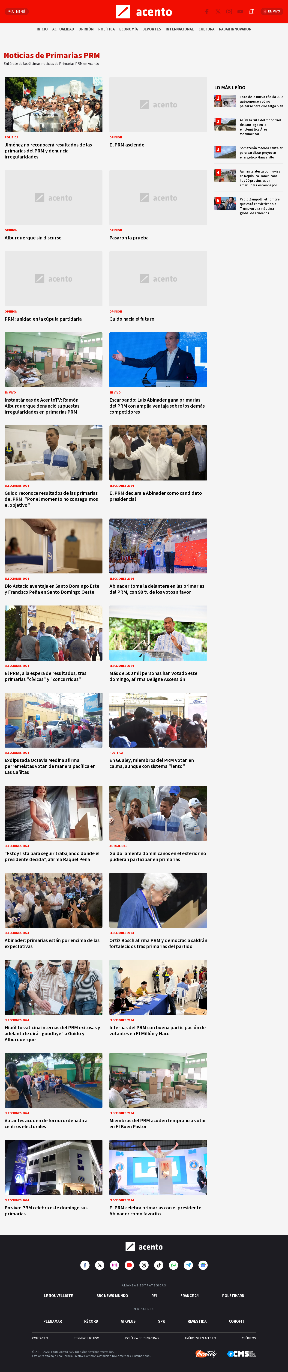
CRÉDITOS (249, 1338)
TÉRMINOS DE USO (86, 1338)
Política (106, 29)
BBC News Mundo (112, 1296)
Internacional (180, 29)
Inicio (42, 29)
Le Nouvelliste (58, 1296)
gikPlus (128, 1321)
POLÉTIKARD (233, 1296)
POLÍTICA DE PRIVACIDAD (142, 1338)
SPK (161, 1321)
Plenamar (52, 1321)
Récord (91, 1321)
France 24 (189, 1296)
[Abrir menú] (17, 11)
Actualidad (63, 29)
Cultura (206, 29)
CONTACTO (40, 1338)
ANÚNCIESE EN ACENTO (200, 1338)
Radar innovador (235, 29)
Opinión (86, 29)
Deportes (151, 29)
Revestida (197, 1321)
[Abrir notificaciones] (251, 11)
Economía (128, 29)
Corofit (237, 1321)
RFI (154, 1296)
